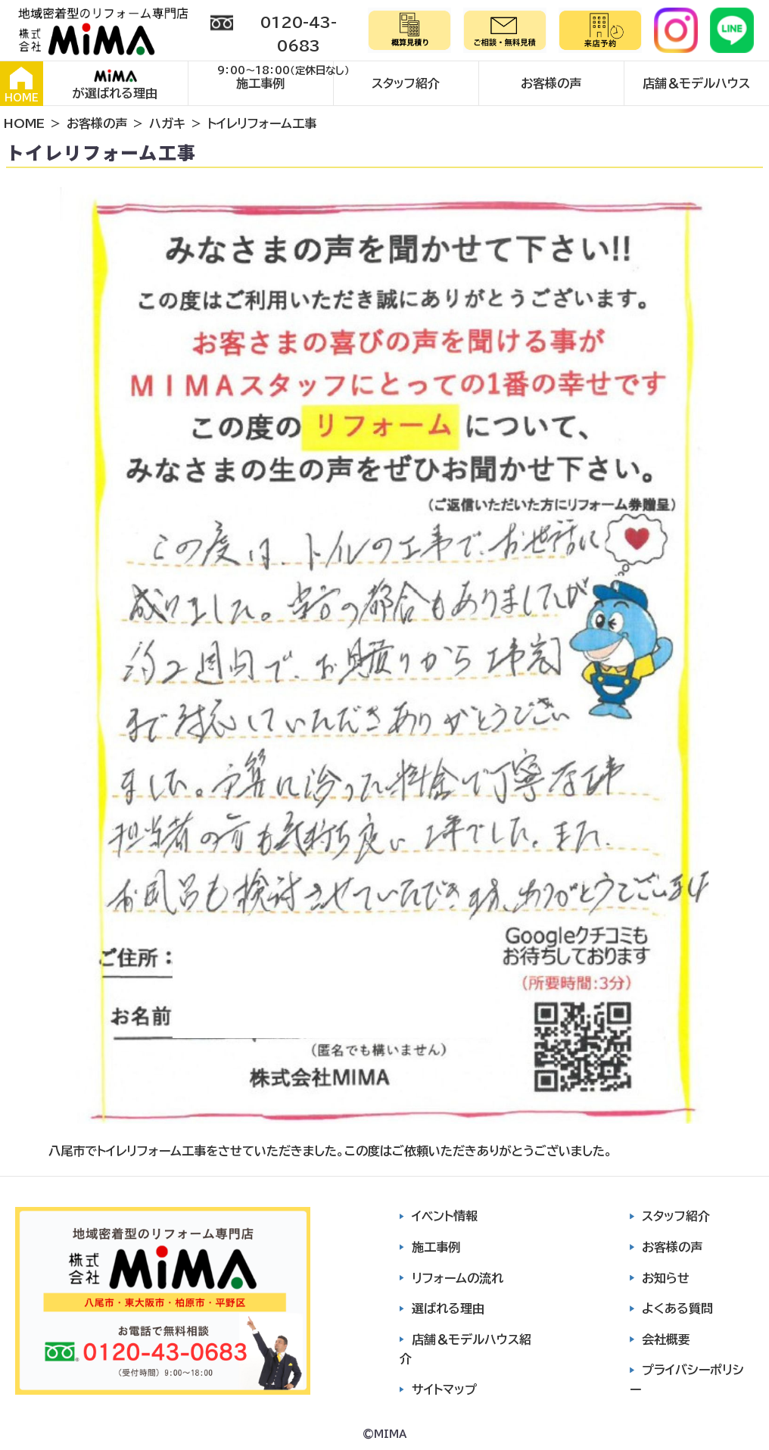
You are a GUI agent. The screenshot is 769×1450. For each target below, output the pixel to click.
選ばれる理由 (448, 1308)
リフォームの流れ (457, 1278)
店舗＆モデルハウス (696, 83)
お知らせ (666, 1278)
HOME (22, 85)
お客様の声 (551, 83)
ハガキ (167, 123)
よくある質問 (677, 1308)
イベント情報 (445, 1216)
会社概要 (666, 1339)
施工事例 (260, 83)
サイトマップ (444, 1389)
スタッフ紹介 (406, 83)
